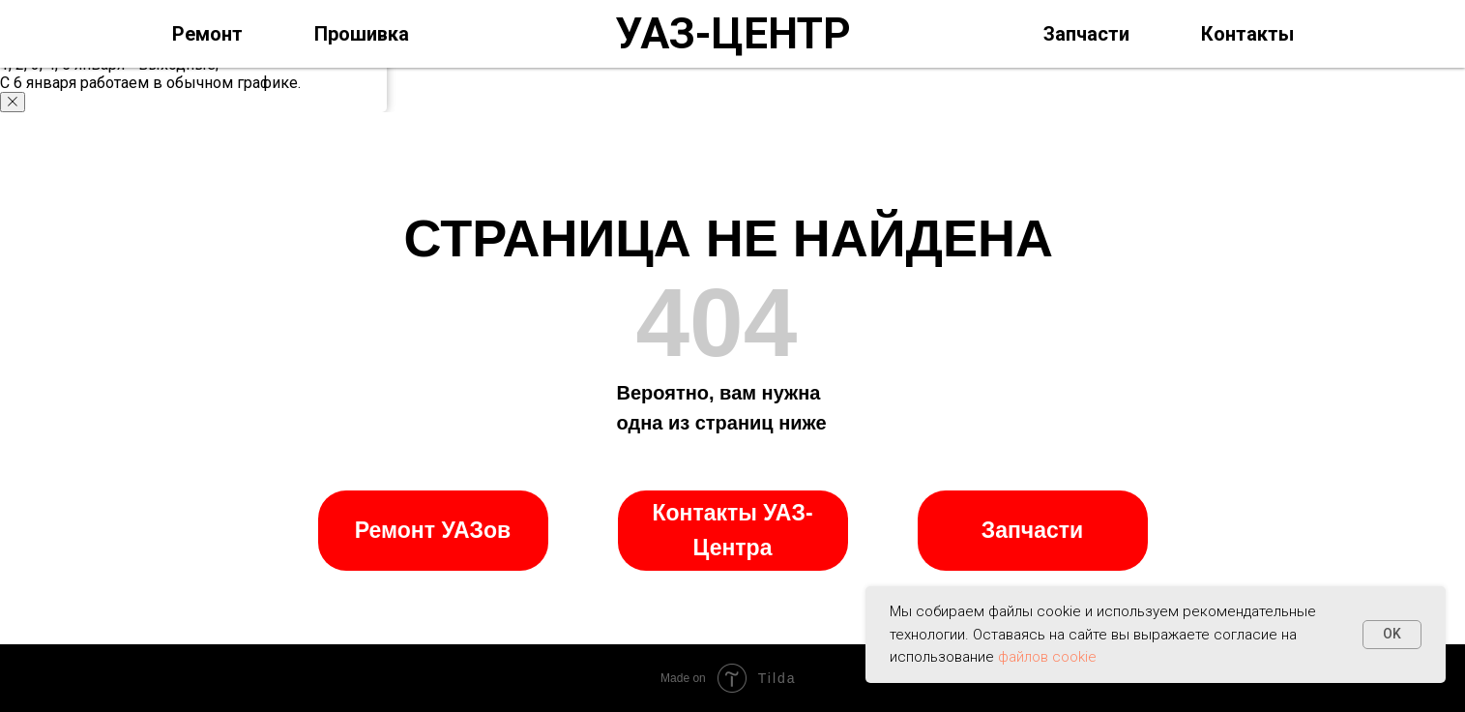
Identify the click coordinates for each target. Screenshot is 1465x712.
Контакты (1247, 33)
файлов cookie (1047, 657)
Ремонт (207, 33)
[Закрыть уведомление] (12, 102)
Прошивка (361, 33)
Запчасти (1086, 33)
